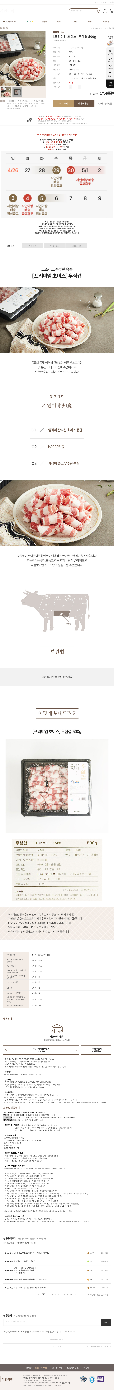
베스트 (59, 21)
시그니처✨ (29, 21)
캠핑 (19, 106)
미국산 (19, 101)
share (7, 28)
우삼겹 (42, 103)
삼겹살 (9, 103)
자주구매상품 (106, 103)
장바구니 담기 (84, 103)
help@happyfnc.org (63, 1383)
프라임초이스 (33, 106)
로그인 (97, 2)
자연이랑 (106, 21)
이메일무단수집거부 (72, 1367)
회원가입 (104, 2)
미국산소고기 (25, 101)
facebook (1, 28)
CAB (18, 108)
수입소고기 (31, 103)
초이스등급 (13, 106)
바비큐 (38, 101)
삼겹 (41, 101)
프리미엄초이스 (12, 108)
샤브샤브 (14, 103)
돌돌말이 (13, 101)
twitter (4, 28)
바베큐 (33, 101)
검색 (96, 10)
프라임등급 (25, 106)
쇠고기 (25, 103)
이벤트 (90, 21)
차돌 (8, 106)
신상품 (44, 21)
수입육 (38, 103)
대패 (8, 101)
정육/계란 (97, 28)
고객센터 (111, 2)
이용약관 (28, 1367)
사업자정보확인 (56, 1367)
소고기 (104, 28)
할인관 (75, 21)
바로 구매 (63, 103)
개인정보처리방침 (41, 1367)
